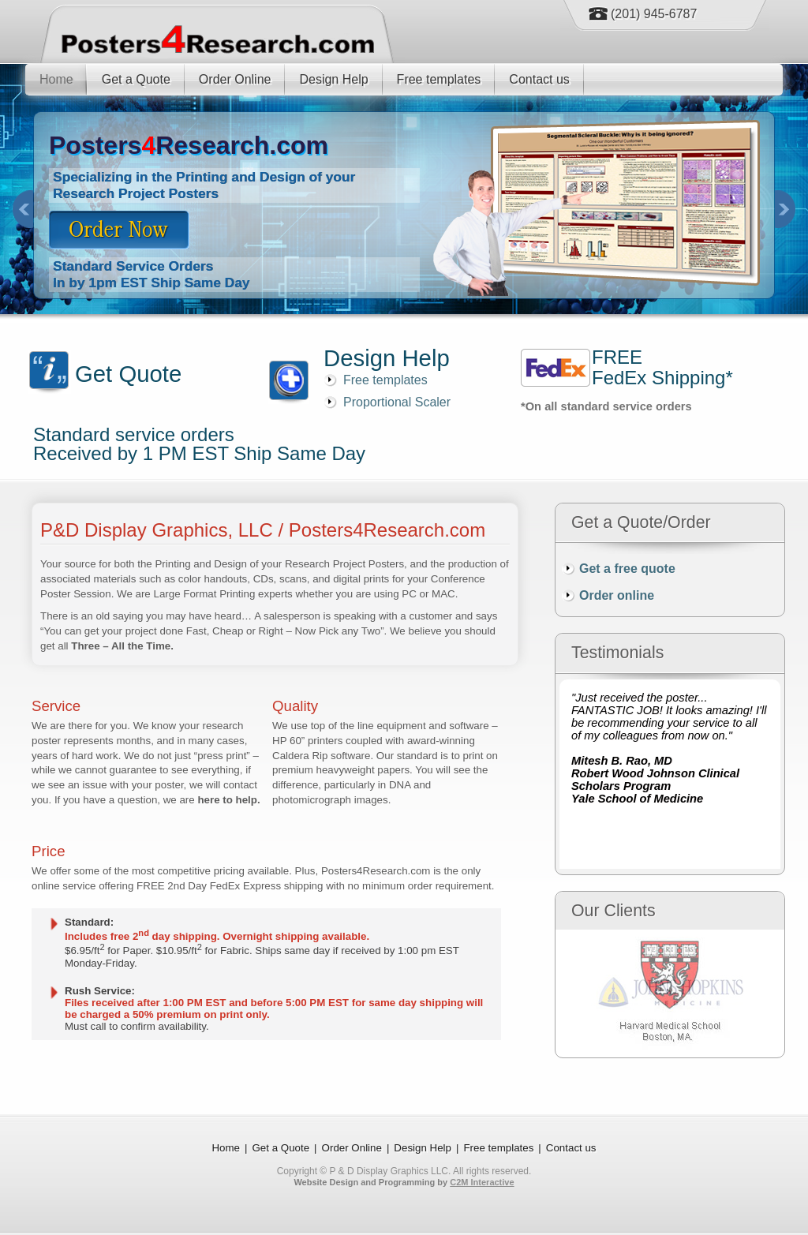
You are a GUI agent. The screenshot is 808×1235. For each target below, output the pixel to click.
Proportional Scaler (397, 402)
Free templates (439, 79)
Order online (616, 595)
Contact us (539, 79)
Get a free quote (627, 568)
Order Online (235, 79)
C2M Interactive (482, 1182)
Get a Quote (136, 79)
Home (56, 79)
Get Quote (128, 374)
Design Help (333, 79)
